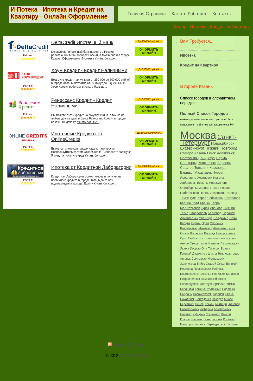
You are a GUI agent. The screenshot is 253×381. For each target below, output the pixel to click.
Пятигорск (187, 324)
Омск (211, 153)
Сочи (233, 218)
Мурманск (205, 228)
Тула (193, 198)
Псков (222, 279)
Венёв (199, 304)
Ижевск (218, 172)
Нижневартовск (228, 253)
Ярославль (188, 177)
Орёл (205, 223)
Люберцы (206, 309)
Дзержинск (199, 253)
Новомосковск (189, 309)
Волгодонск (203, 299)
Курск (205, 208)
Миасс (228, 299)
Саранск (228, 213)
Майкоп (226, 314)
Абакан (209, 304)
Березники (187, 304)
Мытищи (221, 304)
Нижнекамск (216, 258)
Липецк (232, 193)
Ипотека (188, 55)
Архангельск (189, 218)
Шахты (212, 253)
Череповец (220, 228)
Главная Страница (147, 13)
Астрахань (218, 193)
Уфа (211, 158)
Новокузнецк (218, 182)
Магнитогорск (190, 208)
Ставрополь (198, 213)
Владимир (221, 218)
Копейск (200, 324)
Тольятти (201, 168)
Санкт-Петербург (208, 139)
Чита (231, 228)
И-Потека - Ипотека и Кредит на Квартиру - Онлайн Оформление (59, 13)
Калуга (185, 223)
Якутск (184, 248)
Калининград (189, 203)
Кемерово (202, 188)
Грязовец (234, 304)
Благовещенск (189, 274)
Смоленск (216, 223)
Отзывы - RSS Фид (126, 345)
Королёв (218, 294)
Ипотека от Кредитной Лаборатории (91, 167)
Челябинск (225, 153)
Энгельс (205, 274)
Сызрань (186, 294)
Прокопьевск (202, 268)
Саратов (186, 168)
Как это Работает (189, 13)
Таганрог (214, 248)
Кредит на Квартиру (199, 65)
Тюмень (202, 182)
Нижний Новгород (221, 148)
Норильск (218, 274)
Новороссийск (225, 233)
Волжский (196, 233)
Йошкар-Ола (198, 248)
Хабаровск (188, 182)
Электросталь (212, 319)
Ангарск (185, 258)
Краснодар (217, 168)
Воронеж (224, 163)
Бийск (201, 263)
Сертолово (232, 198)
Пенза (214, 188)
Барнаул (186, 172)
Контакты (222, 13)
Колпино (228, 319)
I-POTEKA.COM (133, 356)
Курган (196, 223)
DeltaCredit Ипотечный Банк (82, 42)
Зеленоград (188, 263)
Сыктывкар (199, 258)
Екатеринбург (192, 148)
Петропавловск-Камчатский (198, 279)
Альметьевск (222, 309)
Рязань (225, 188)
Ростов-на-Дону (193, 158)
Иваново (216, 208)
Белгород (214, 213)
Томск (184, 198)
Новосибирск (222, 143)
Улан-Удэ (205, 218)
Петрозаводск (230, 243)
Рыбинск (217, 268)
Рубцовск (199, 314)
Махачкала (202, 172)
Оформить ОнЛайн (148, 51)
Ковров (185, 319)
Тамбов (193, 238)
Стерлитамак (198, 243)
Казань (200, 153)
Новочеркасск (202, 294)
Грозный (185, 253)
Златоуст (206, 284)
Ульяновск (204, 177)
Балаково (232, 274)
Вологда (209, 233)
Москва (198, 135)
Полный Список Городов (204, 114)
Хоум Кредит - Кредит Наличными (89, 70)
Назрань (232, 324)
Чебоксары (215, 198)
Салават (185, 314)
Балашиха (187, 289)
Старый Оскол (215, 263)
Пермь (221, 158)
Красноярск (207, 163)
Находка (217, 299)
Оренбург (187, 188)
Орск (183, 238)
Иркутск (218, 177)
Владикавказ (188, 228)
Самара (186, 153)
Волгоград (188, 163)
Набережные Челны (194, 193)
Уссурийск (213, 314)
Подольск (228, 289)
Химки (230, 284)
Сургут (184, 233)
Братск (225, 248)
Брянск (205, 203)
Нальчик (213, 243)
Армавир (219, 284)
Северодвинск (189, 284)
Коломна (196, 319)
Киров (201, 198)
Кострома (205, 238)
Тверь (215, 203)
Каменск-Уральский (208, 289)
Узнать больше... (106, 58)
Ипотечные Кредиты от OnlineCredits (76, 136)
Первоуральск (216, 324)
